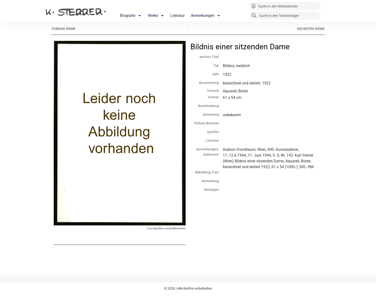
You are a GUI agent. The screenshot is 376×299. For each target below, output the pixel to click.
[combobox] (285, 6)
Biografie (130, 15)
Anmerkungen (206, 15)
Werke (156, 15)
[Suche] (327, 6)
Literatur (177, 15)
